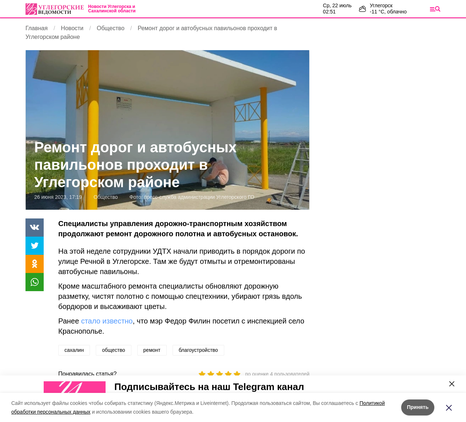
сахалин (74, 350)
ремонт (152, 350)
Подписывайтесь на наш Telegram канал (209, 386)
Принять (418, 407)
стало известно (107, 321)
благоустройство (198, 350)
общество (113, 350)
